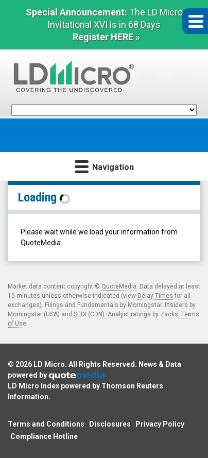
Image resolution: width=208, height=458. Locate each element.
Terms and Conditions (46, 424)
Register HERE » (106, 36)
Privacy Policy (159, 424)
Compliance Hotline (44, 436)
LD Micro (49, 364)
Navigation (104, 166)
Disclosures (110, 424)
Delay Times (155, 295)
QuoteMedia (118, 286)
